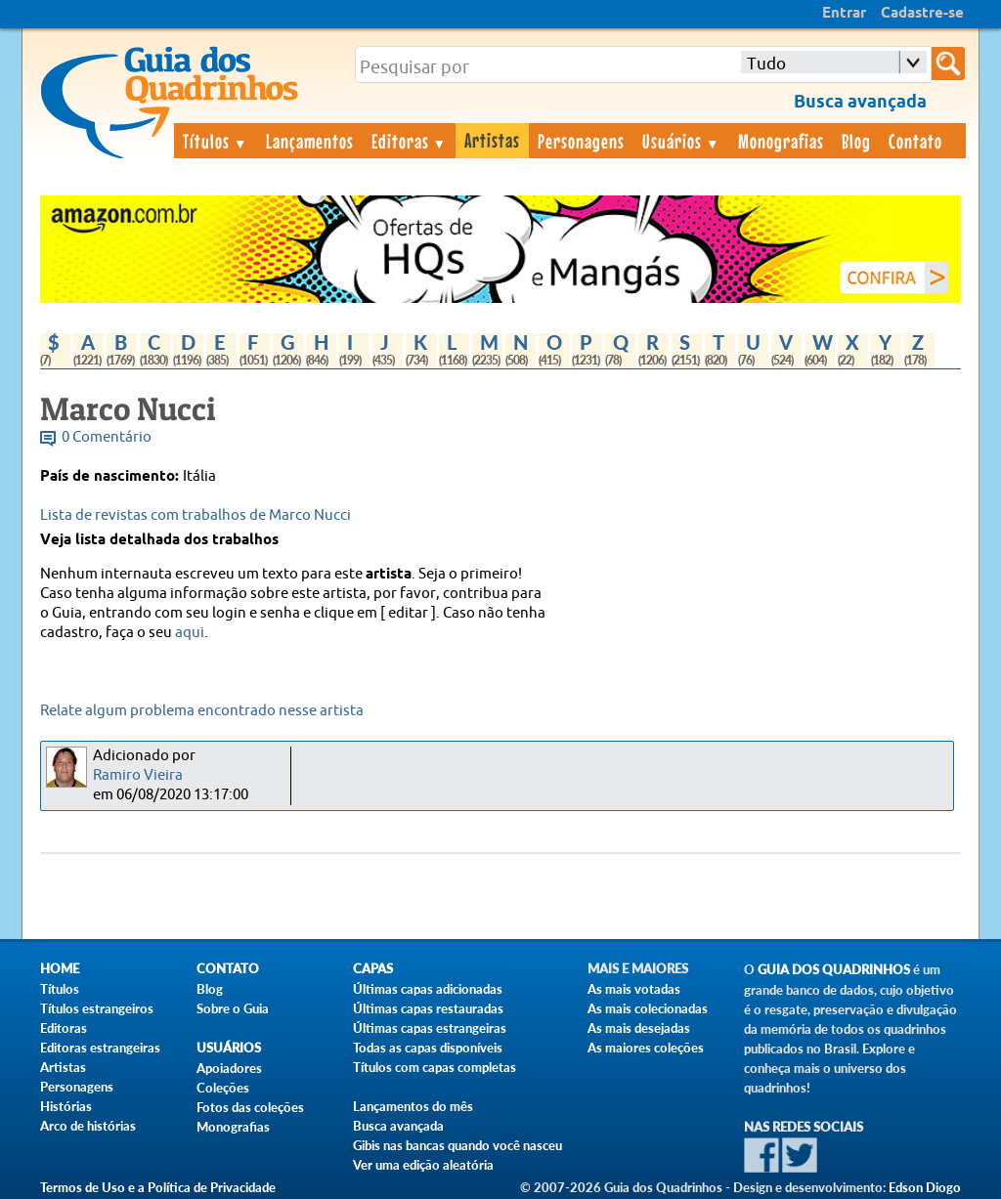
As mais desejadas (639, 1028)
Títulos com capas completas (434, 1067)
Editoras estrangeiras (100, 1047)
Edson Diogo (925, 1187)
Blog (856, 140)
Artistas (492, 139)
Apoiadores (229, 1068)
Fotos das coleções (250, 1107)
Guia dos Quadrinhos (834, 970)
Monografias (781, 140)
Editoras (409, 140)
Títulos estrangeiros (96, 1008)
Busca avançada (398, 1126)
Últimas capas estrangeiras (429, 1028)
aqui (189, 632)
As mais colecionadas (648, 1008)
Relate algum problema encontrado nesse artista (202, 711)
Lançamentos (310, 140)
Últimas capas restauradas (428, 1008)
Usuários (681, 140)
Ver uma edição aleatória (423, 1165)
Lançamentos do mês (413, 1106)
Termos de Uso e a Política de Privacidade (158, 1187)
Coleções (222, 1087)
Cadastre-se (922, 13)
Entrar (844, 13)
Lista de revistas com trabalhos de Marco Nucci (195, 515)
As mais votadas (634, 989)
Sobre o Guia (232, 1008)
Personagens (581, 140)
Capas (373, 969)
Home (59, 969)
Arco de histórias (88, 1126)
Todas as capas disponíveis (427, 1047)
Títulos (215, 140)
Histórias (66, 1106)
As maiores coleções (646, 1047)
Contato (915, 140)
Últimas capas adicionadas (427, 989)
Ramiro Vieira (138, 775)
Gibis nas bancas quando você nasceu (457, 1145)
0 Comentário (107, 437)
